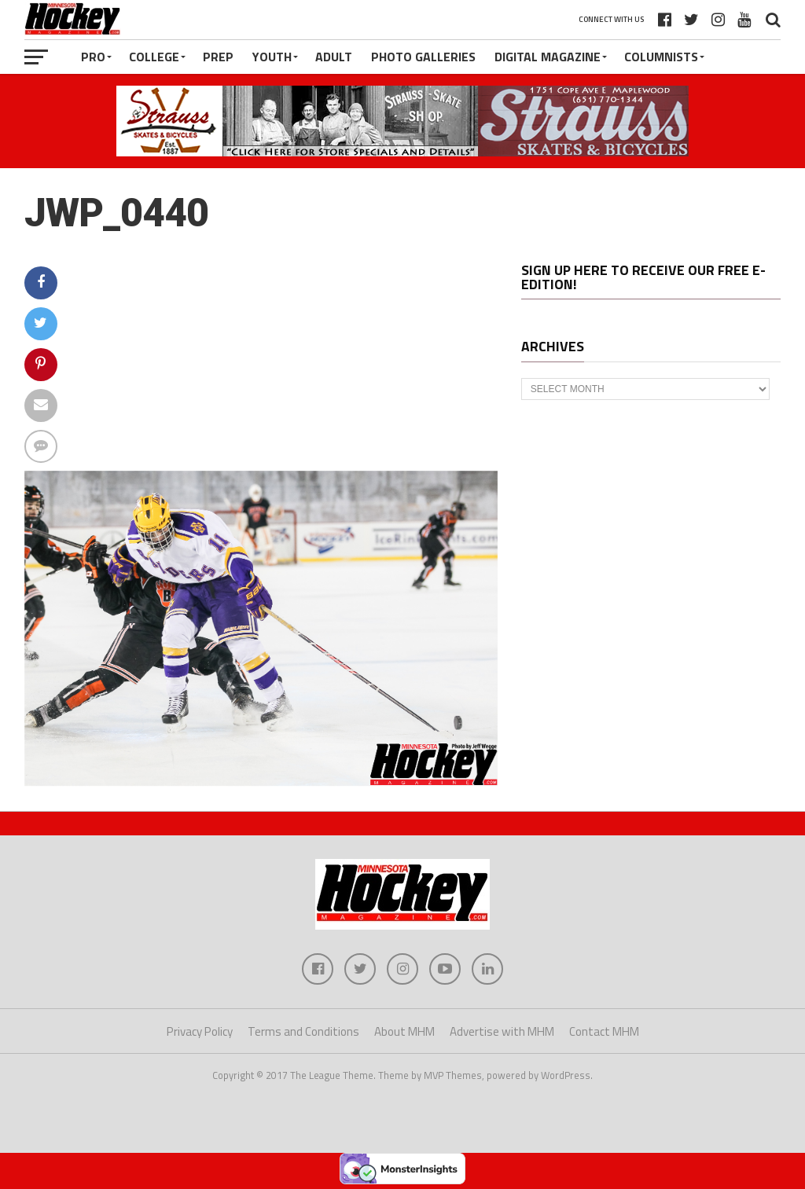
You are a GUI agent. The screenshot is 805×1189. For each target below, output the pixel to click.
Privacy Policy (200, 1031)
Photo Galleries (423, 56)
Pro (93, 56)
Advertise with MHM (502, 1031)
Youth (272, 56)
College (154, 56)
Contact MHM (604, 1031)
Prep (218, 56)
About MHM (404, 1031)
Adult (333, 56)
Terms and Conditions (303, 1031)
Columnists (661, 56)
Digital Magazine (547, 56)
